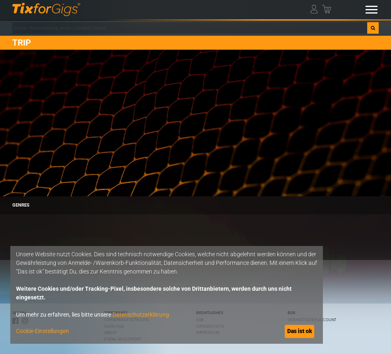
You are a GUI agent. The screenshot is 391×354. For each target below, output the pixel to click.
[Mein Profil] (316, 8)
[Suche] (373, 28)
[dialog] (166, 295)
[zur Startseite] (46, 9)
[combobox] (190, 28)
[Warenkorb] (327, 8)
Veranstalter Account (312, 319)
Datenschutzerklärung (140, 314)
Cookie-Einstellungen (42, 331)
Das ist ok (299, 331)
